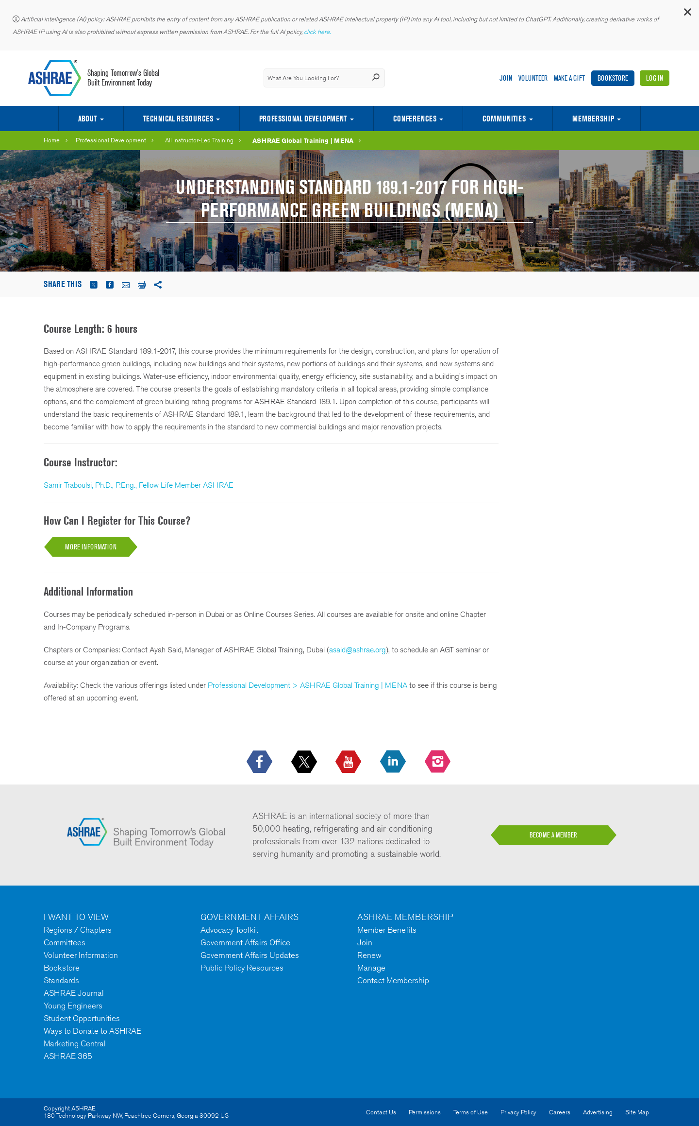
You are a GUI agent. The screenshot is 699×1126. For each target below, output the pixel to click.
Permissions (425, 1112)
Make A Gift (569, 78)
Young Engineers (73, 1005)
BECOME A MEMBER (553, 835)
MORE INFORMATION (90, 546)
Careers (559, 1112)
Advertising (598, 1112)
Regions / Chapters (78, 930)
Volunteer (533, 78)
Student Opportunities (82, 1018)
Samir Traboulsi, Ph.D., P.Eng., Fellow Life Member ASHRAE (138, 485)
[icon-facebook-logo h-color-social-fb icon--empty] (260, 762)
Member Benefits (386, 930)
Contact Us (381, 1112)
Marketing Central (75, 1043)
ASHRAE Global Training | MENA (302, 140)
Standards (61, 980)
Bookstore (613, 78)
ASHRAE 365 (68, 1056)
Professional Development (303, 118)
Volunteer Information (81, 955)
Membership (593, 118)
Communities (504, 118)
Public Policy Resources (241, 967)
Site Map (637, 1112)
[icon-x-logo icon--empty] (305, 762)
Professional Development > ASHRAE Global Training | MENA (307, 685)
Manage (371, 967)
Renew (369, 955)
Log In (654, 78)
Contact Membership (393, 980)
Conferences (414, 118)
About (87, 118)
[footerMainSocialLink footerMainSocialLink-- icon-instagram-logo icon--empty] (438, 762)
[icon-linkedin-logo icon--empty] (394, 762)
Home (52, 140)
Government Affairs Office (245, 942)
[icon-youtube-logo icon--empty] (349, 762)
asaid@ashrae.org (357, 649)
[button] (687, 14)
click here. (318, 32)
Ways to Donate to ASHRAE (92, 1031)
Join (505, 78)
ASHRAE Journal (74, 993)
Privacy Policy (518, 1112)
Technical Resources (178, 118)
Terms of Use (470, 1112)
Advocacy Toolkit (229, 930)
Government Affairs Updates (249, 955)
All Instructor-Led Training (199, 140)
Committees (64, 942)
